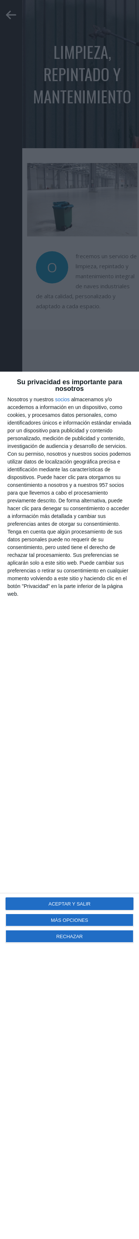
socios (62, 399)
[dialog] (69, 805)
